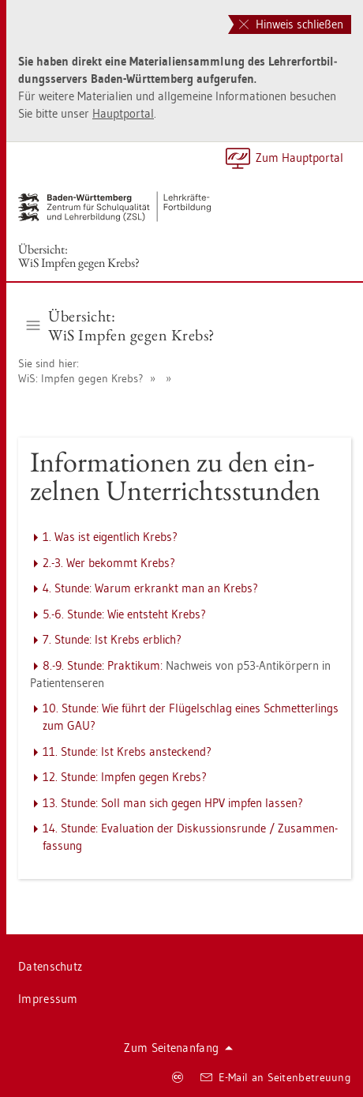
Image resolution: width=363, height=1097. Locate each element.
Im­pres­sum (48, 998)
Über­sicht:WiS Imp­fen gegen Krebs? (79, 255)
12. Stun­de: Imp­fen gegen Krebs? (125, 776)
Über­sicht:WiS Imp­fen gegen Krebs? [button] (121, 325)
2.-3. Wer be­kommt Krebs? (109, 562)
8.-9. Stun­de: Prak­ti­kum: (103, 665)
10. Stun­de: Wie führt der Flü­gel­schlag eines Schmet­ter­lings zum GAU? (191, 717)
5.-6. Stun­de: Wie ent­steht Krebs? (124, 614)
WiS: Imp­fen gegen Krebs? (80, 378)
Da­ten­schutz (50, 966)
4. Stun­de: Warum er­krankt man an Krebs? (150, 587)
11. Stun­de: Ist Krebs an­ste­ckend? (127, 751)
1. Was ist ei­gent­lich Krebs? (110, 536)
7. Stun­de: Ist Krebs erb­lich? (112, 639)
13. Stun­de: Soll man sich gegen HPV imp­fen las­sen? (173, 802)
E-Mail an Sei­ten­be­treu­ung (275, 1077)
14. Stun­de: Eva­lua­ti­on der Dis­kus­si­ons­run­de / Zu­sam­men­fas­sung (190, 837)
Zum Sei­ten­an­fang (178, 1047)
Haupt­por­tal (123, 113)
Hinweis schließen (291, 24)
